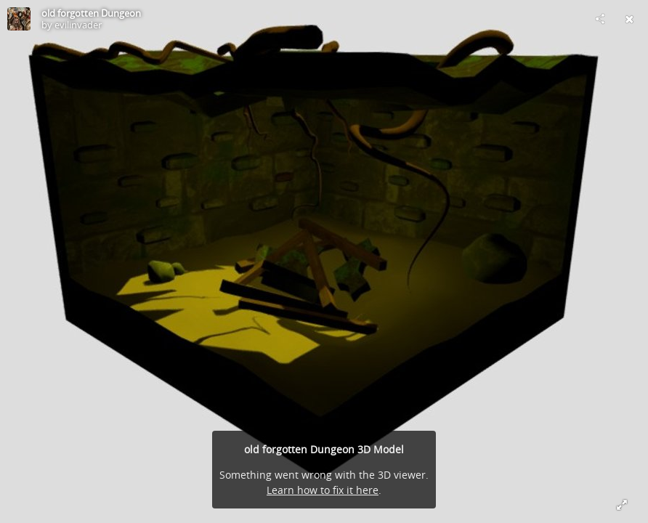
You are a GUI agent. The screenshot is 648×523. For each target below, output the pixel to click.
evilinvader (78, 24)
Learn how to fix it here (322, 490)
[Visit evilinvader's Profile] (19, 19)
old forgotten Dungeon (91, 13)
